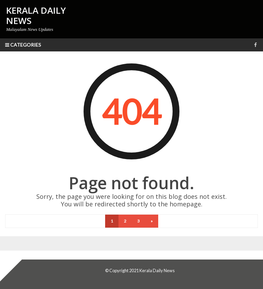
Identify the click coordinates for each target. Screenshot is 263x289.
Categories (23, 45)
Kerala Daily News (157, 270)
